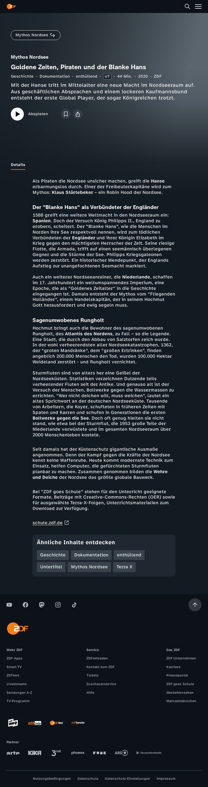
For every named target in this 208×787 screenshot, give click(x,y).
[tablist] (104, 165)
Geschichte (22, 76)
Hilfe (90, 693)
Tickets (92, 675)
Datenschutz (87, 779)
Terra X (124, 566)
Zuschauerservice (101, 684)
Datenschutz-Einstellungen (127, 779)
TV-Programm (18, 701)
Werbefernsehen (180, 693)
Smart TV (14, 667)
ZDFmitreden (97, 658)
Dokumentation (55, 76)
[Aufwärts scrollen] (195, 604)
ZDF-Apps (14, 658)
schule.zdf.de (50, 522)
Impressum (166, 779)
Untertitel (51, 566)
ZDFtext (12, 675)
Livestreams (16, 684)
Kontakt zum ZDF (100, 667)
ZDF (157, 76)
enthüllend (86, 76)
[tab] (18, 165)
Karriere (173, 667)
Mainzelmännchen (181, 701)
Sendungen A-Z (19, 693)
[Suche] (187, 6)
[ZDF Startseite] (11, 6)
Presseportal (177, 675)
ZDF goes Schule (180, 684)
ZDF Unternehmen (181, 658)
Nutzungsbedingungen (52, 779)
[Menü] (198, 6)
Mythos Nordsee (89, 566)
